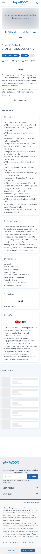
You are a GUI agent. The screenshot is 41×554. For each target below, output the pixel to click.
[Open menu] (3, 3)
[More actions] (20, 37)
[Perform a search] (37, 3)
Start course (20, 550)
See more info (20, 104)
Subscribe (33, 477)
